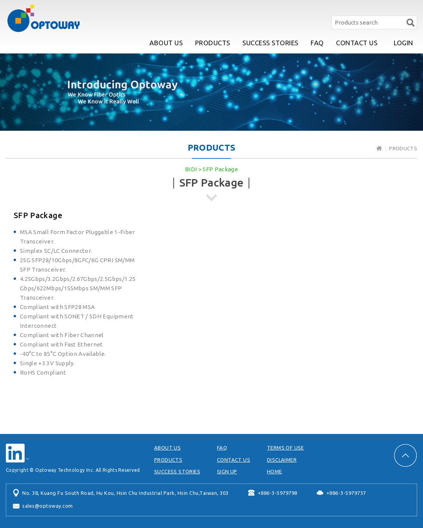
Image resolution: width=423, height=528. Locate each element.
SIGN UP (227, 471)
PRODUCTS (212, 42)
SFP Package (220, 169)
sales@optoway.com (47, 505)
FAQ (317, 42)
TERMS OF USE (285, 447)
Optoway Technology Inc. (43, 18)
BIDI (191, 169)
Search (410, 22)
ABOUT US (166, 42)
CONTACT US (356, 42)
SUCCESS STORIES (270, 42)
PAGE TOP (405, 455)
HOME (274, 471)
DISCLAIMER (282, 459)
